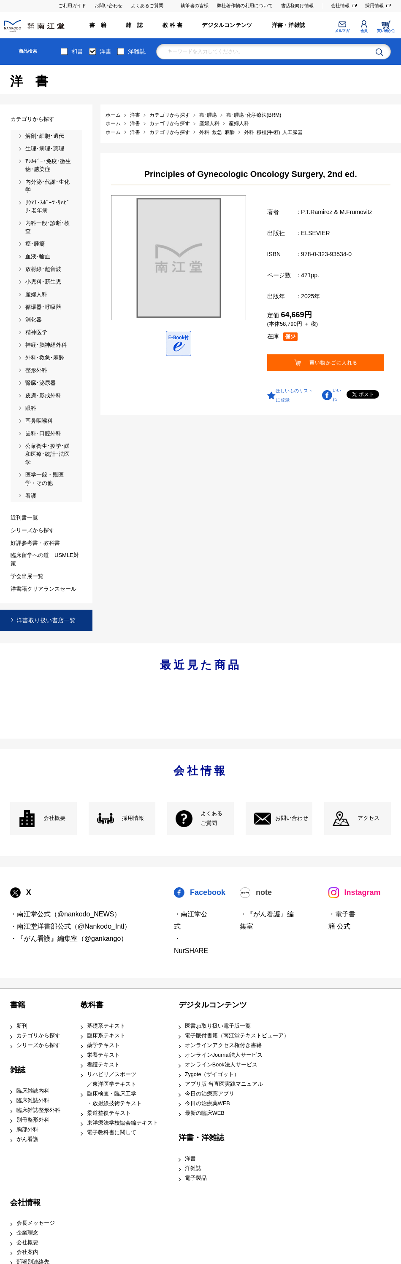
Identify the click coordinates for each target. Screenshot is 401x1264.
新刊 (21, 1026)
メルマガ (342, 31)
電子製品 (196, 1178)
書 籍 (97, 25)
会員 (364, 31)
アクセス (368, 818)
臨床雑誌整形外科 (38, 1110)
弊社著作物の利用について (245, 5)
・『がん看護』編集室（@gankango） (69, 938)
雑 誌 (134, 25)
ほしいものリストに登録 (294, 395)
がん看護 (27, 1139)
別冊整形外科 (32, 1120)
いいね (337, 395)
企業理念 (27, 1233)
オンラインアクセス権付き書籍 (223, 1045)
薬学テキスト (103, 1045)
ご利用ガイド (72, 5)
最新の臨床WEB (205, 1113)
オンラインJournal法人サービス (224, 1055)
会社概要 (54, 818)
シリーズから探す (38, 1045)
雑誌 (17, 1070)
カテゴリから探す (38, 1036)
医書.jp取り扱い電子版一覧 (218, 1026)
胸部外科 (27, 1130)
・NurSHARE (191, 944)
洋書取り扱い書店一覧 (46, 620)
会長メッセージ (35, 1223)
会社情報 (340, 5)
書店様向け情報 (297, 5)
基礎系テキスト (106, 1026)
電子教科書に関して (111, 1132)
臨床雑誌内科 (32, 1091)
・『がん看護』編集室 (267, 920)
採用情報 (374, 5)
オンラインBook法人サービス (221, 1065)
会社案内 (27, 1252)
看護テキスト (103, 1065)
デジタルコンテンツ (227, 25)
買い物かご (386, 31)
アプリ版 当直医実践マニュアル (224, 1084)
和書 (77, 51)
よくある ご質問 (211, 818)
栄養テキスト (103, 1055)
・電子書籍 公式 (341, 920)
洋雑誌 (137, 51)
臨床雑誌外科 (32, 1100)
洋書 (105, 51)
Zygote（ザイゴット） (212, 1074)
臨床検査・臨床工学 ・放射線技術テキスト (114, 1098)
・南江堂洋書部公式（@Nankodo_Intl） (70, 926)
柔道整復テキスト (109, 1113)
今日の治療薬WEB (207, 1103)
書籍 (17, 1005)
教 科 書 (172, 25)
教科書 (92, 1005)
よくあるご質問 (147, 5)
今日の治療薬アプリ (209, 1094)
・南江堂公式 (191, 920)
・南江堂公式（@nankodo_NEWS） (65, 914)
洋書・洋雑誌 (288, 25)
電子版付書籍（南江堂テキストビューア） (237, 1036)
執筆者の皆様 (195, 5)
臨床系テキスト (106, 1036)
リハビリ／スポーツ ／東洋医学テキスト (111, 1079)
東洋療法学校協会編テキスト (122, 1123)
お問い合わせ (108, 5)
